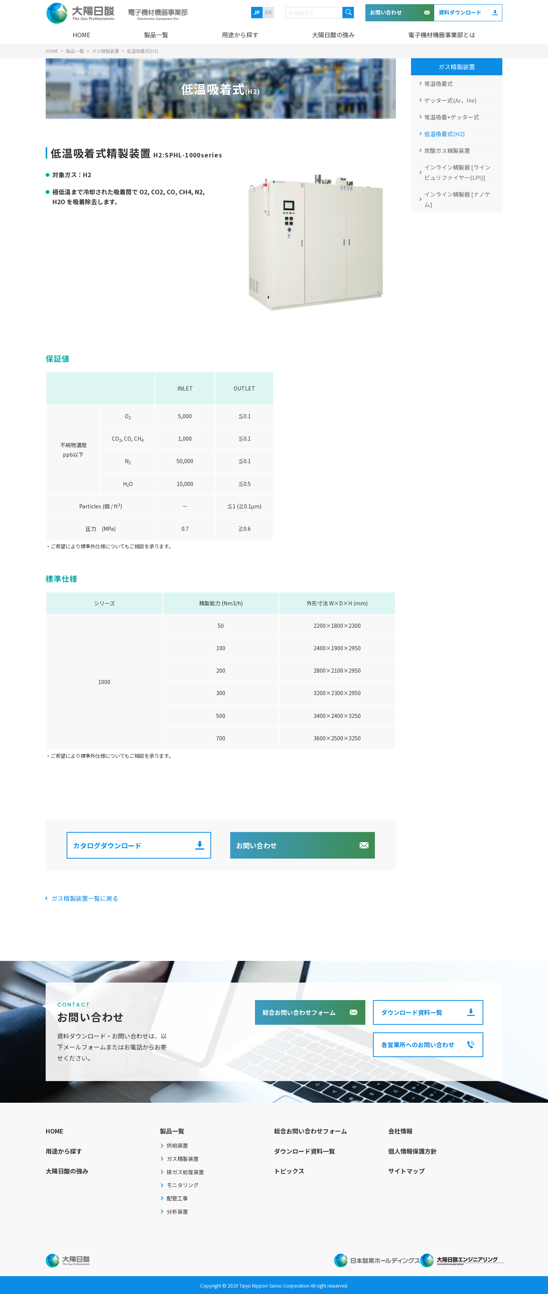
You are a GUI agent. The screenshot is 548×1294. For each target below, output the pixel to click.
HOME (81, 34)
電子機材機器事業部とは (441, 34)
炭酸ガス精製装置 (447, 150)
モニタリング (183, 1185)
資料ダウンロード (460, 12)
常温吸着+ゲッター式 (451, 117)
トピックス (289, 1170)
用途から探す (240, 34)
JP (257, 12)
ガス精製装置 (456, 66)
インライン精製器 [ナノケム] (457, 199)
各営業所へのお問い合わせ (417, 1044)
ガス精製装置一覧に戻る (84, 898)
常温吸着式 (438, 83)
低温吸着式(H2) (444, 134)
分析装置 (177, 1211)
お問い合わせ (386, 12)
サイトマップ (406, 1170)
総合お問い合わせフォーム (299, 1012)
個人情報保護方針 (412, 1151)
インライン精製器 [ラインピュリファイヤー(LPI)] (457, 172)
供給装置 (177, 1145)
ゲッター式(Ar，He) (450, 100)
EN (268, 12)
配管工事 (177, 1198)
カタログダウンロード (107, 845)
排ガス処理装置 (185, 1172)
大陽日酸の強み (333, 34)
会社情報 (400, 1130)
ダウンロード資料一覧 (411, 1012)
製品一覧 (156, 34)
